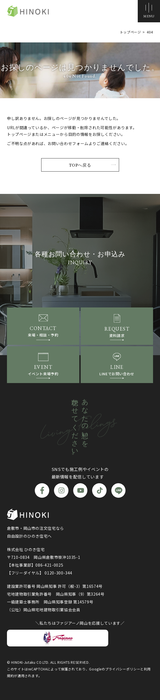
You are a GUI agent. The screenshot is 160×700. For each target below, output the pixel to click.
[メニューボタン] (149, 11)
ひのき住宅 (28, 11)
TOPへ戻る (80, 165)
